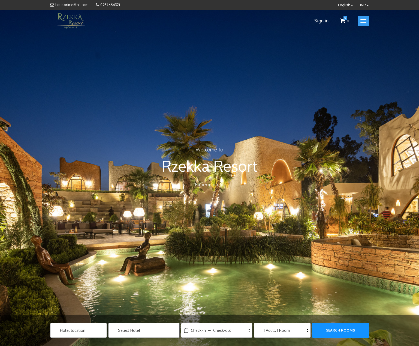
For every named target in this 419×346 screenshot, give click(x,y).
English (345, 5)
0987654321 (110, 4)
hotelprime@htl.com (71, 4)
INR (364, 5)
